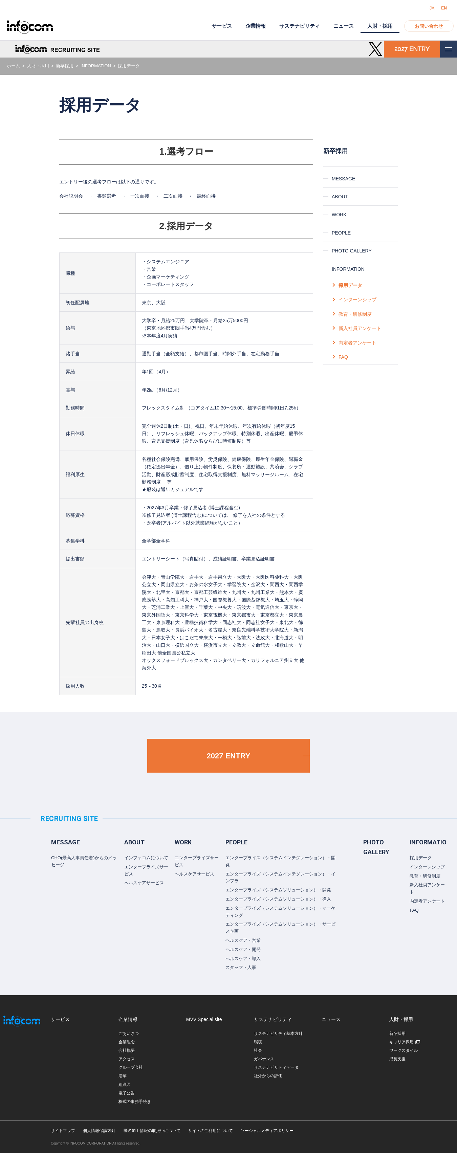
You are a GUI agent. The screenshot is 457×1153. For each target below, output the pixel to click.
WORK (339, 214)
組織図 (124, 1084)
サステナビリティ (299, 26)
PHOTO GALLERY (352, 250)
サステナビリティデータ (276, 1067)
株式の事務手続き (134, 1101)
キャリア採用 (401, 1042)
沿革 (122, 1075)
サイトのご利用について (210, 1130)
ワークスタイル (403, 1050)
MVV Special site (204, 1019)
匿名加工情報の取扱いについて (152, 1130)
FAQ (343, 357)
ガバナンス (264, 1059)
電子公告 (126, 1093)
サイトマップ (63, 1130)
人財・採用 (38, 65)
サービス (222, 26)
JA (432, 8)
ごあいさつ (128, 1033)
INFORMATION (96, 65)
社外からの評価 (268, 1075)
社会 (258, 1050)
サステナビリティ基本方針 (278, 1033)
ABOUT (340, 196)
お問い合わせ (429, 26)
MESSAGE (343, 178)
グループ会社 (130, 1067)
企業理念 (126, 1042)
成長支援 (397, 1059)
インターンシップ (357, 299)
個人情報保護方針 (99, 1130)
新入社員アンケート (360, 328)
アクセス (126, 1059)
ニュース (343, 26)
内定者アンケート (357, 343)
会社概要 (126, 1050)
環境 (258, 1042)
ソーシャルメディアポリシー (267, 1130)
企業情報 (255, 26)
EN (444, 8)
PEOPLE (341, 233)
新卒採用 (64, 65)
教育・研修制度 (355, 314)
